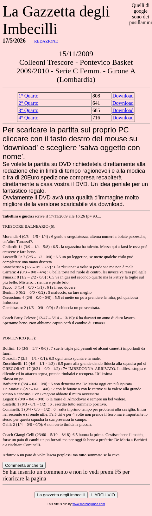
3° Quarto (28, 110)
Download (123, 95)
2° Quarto (28, 103)
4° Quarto (28, 117)
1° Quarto (28, 95)
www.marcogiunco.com (89, 504)
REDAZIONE (46, 41)
